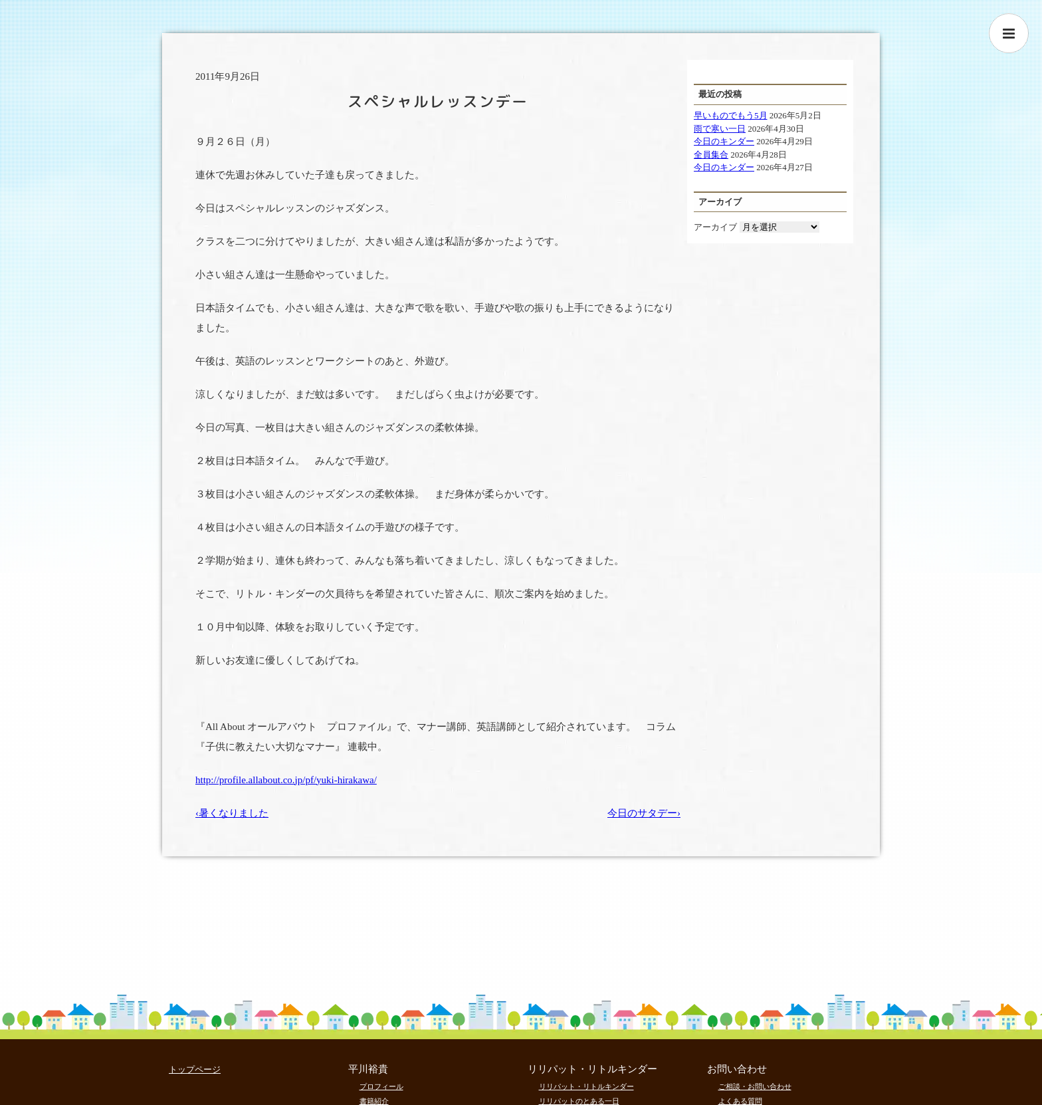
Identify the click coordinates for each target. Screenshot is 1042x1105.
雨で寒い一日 (720, 129)
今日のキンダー (724, 141)
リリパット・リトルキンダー (586, 1086)
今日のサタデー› (643, 813)
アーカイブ (715, 227)
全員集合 (711, 155)
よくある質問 (740, 1101)
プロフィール (381, 1086)
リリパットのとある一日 (579, 1101)
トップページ (195, 1069)
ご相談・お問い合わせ (754, 1086)
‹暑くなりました (231, 813)
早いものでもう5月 (731, 115)
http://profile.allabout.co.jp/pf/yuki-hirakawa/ (286, 780)
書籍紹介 (374, 1101)
